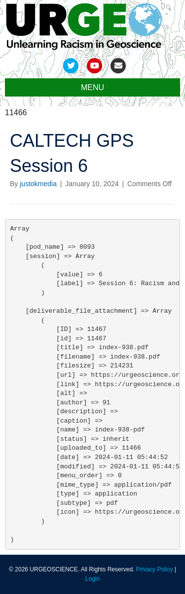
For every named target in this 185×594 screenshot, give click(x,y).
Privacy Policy (154, 569)
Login (92, 578)
